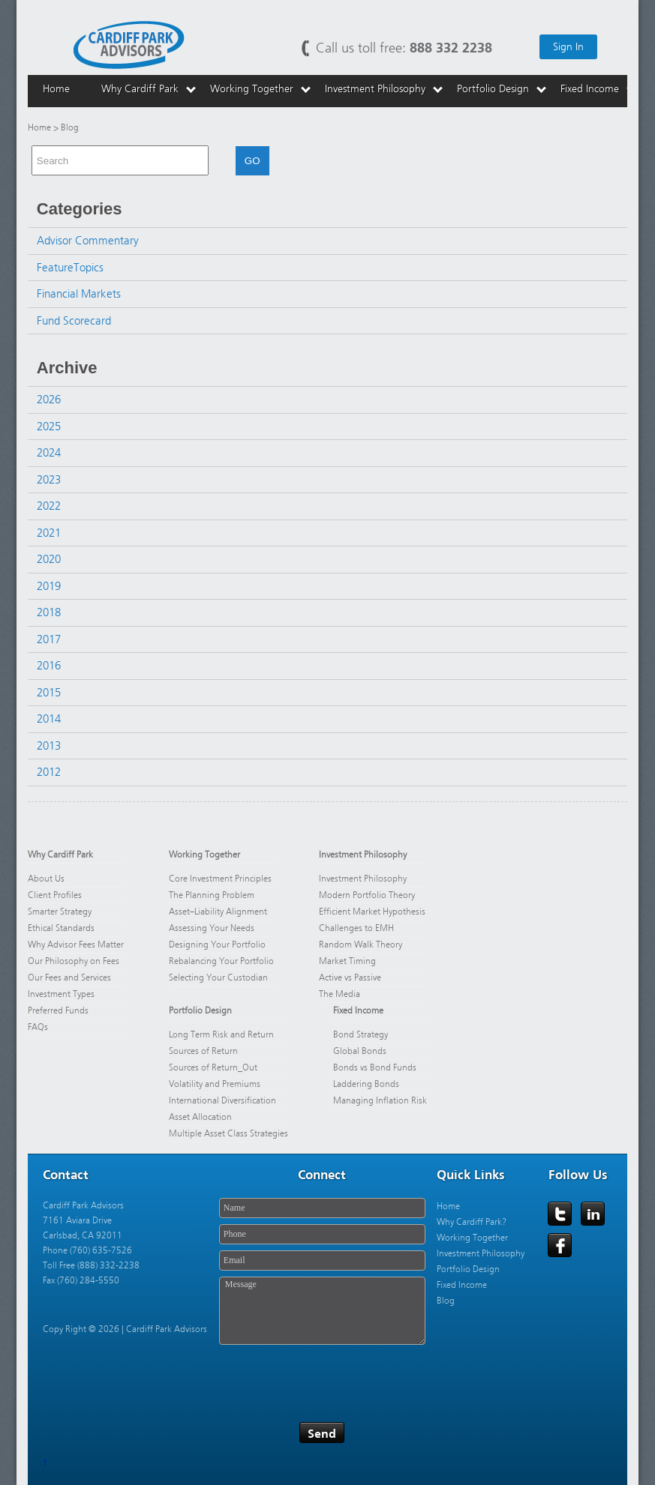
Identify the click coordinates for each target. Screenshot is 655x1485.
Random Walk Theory (360, 944)
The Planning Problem (211, 895)
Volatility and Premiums (214, 1084)
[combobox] (120, 160)
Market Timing (347, 961)
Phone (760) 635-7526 (87, 1250)
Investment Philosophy (363, 854)
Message (322, 1311)
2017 (49, 639)
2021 (49, 533)
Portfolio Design (200, 1010)
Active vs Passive (350, 977)
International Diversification (222, 1100)
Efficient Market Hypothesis (372, 911)
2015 (49, 692)
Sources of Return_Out (213, 1067)
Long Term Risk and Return (221, 1034)
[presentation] (333, 1378)
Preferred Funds (58, 1010)
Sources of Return (203, 1051)
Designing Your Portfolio (217, 944)
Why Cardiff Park (60, 854)
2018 (49, 612)
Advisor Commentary (88, 240)
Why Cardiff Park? (471, 1222)
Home (39, 127)
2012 (49, 772)
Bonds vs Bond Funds (374, 1067)
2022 (49, 506)
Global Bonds (359, 1051)
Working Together (204, 854)
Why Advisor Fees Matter (76, 944)
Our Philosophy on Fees (75, 961)
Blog (446, 1300)
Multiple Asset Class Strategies (228, 1133)
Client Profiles (55, 895)
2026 (49, 399)
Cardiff (129, 44)
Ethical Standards (61, 928)
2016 (49, 665)
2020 (49, 559)
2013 (49, 746)
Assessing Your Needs (211, 928)
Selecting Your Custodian (218, 977)
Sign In (568, 46)
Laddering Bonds (366, 1084)
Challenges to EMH (356, 928)
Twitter (560, 1214)
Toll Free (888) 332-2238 (91, 1265)
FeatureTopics (70, 267)
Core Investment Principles (220, 878)
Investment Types (61, 994)
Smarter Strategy (60, 911)
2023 (49, 480)
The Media (339, 994)
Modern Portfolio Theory (367, 895)
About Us (46, 878)
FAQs (38, 1027)
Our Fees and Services (69, 977)
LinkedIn (593, 1214)
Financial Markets (79, 294)
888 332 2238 (451, 47)
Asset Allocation (200, 1117)
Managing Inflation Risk (380, 1100)
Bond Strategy (360, 1034)
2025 (49, 426)
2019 (49, 586)
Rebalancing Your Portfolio (221, 961)
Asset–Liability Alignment (218, 911)
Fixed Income (358, 1010)
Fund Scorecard (74, 321)
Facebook (560, 1246)
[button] (215, 160)
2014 (49, 719)
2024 (49, 453)
